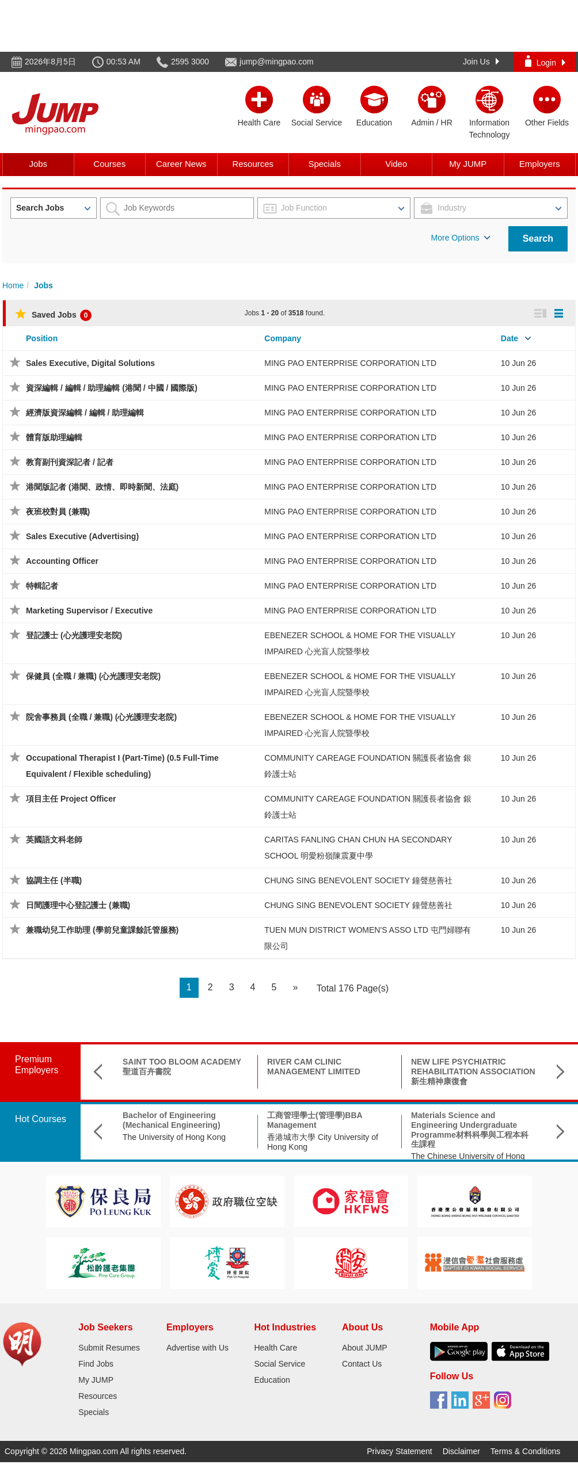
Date (509, 338)
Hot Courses (40, 1119)
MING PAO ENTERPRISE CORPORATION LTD (350, 363)
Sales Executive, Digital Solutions (90, 363)
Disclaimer (461, 1451)
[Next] (295, 988)
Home (13, 285)
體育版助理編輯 (54, 437)
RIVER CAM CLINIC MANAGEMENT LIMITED (313, 1066)
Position (42, 338)
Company (282, 338)
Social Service (279, 1363)
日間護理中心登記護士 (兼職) (78, 905)
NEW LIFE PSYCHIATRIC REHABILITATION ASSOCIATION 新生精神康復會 (473, 1071)
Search (538, 238)
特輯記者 (42, 585)
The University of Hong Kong (174, 1137)
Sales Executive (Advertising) (82, 536)
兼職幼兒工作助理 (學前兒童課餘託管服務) (102, 930)
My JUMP (467, 164)
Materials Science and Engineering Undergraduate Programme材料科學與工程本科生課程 (469, 1130)
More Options (460, 237)
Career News (181, 164)
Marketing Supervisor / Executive (89, 610)
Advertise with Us (197, 1347)
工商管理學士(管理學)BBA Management (314, 1120)
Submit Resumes (109, 1347)
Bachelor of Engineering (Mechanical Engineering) (171, 1120)
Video (396, 164)
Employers (539, 164)
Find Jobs (95, 1363)
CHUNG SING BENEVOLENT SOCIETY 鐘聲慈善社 (358, 880)
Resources (252, 164)
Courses (109, 164)
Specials (324, 164)
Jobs (38, 164)
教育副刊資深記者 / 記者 (69, 462)
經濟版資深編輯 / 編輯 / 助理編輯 (85, 412)
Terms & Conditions (525, 1451)
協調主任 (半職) (54, 880)
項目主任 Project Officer (71, 798)
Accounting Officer (62, 561)
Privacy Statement (399, 1451)
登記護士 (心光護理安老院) (74, 635)
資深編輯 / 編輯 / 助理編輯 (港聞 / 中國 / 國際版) (111, 387)
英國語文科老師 (54, 839)
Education (272, 1380)
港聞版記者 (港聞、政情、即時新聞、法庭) (102, 486)
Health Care (275, 1347)
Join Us (481, 61)
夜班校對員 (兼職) (58, 511)
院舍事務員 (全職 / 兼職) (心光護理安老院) (101, 717)
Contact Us (362, 1363)
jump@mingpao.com (276, 61)
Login (545, 61)
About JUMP (364, 1347)
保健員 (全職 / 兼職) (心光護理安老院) (93, 676)
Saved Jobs (53, 314)
